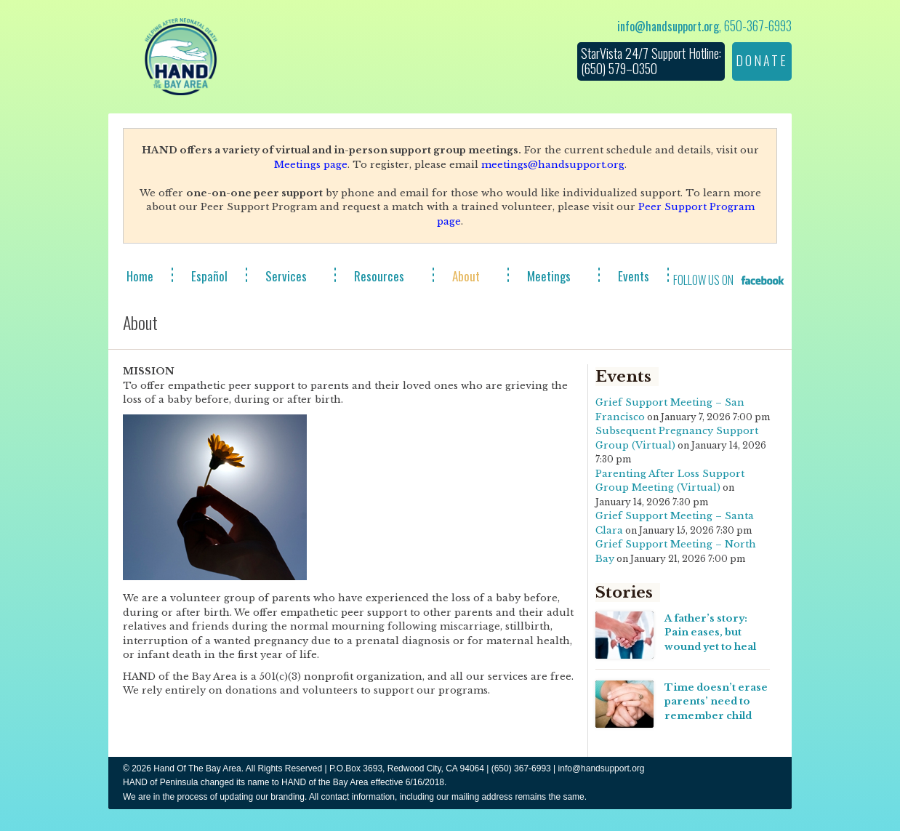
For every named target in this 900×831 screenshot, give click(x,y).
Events (633, 276)
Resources (379, 276)
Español (209, 276)
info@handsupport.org (668, 26)
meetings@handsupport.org (552, 164)
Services (286, 276)
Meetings (549, 276)
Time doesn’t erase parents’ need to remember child (716, 701)
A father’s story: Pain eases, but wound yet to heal (710, 632)
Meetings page (310, 164)
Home (139, 276)
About (466, 276)
